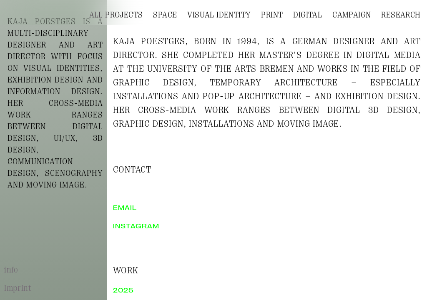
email (124, 208)
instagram (136, 226)
